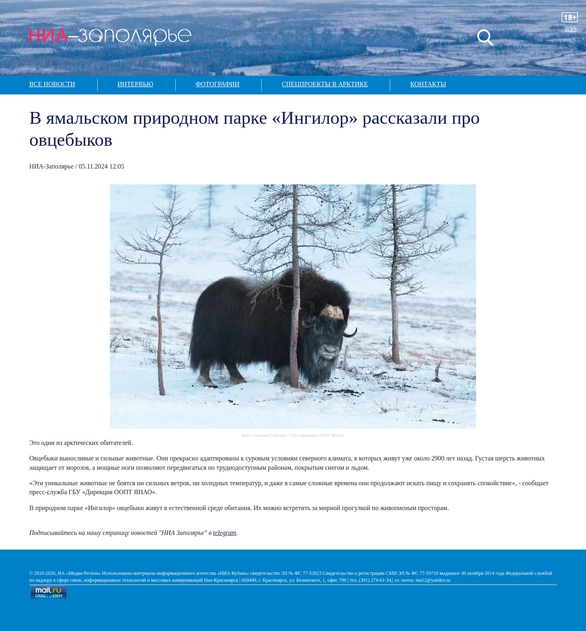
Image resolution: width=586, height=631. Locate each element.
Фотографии (218, 84)
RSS (571, 28)
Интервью (135, 84)
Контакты (428, 84)
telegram (224, 532)
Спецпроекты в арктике (325, 84)
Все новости (52, 84)
